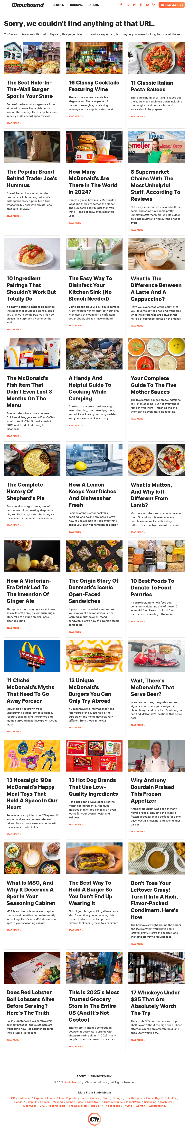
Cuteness (24, 1098)
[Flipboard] (134, 6)
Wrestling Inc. (157, 1105)
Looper (44, 1102)
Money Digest (75, 1102)
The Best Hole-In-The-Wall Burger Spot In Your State (30, 89)
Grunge (117, 1098)
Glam (106, 1098)
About (81, 1076)
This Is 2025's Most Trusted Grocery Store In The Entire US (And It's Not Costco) (94, 1006)
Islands (17, 1102)
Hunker (171, 1098)
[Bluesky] (147, 6)
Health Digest (134, 1098)
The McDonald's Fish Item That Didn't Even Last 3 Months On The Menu (29, 391)
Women (140, 1105)
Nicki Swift (94, 1102)
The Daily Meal (78, 1105)
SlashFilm (166, 1102)
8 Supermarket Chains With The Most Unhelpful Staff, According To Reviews (155, 185)
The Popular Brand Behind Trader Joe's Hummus (32, 178)
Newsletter (172, 5)
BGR (12, 1098)
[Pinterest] (141, 6)
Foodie (51, 1098)
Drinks (94, 5)
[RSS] (154, 6)
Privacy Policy (101, 1076)
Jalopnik (31, 1102)
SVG (42, 1105)
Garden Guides (89, 1098)
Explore (39, 1098)
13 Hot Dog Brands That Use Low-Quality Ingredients (93, 787)
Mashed (58, 1102)
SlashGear (29, 1105)
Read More (13, 123)
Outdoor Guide (113, 1102)
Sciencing (150, 1102)
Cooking (76, 5)
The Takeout (112, 1105)
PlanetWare (133, 1102)
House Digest (154, 1098)
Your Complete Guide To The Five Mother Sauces (153, 385)
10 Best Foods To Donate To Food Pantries (152, 588)
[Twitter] (128, 6)
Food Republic (68, 1098)
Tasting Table (56, 1105)
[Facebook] (121, 6)
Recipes (58, 5)
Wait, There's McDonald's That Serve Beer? (152, 687)
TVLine (127, 1105)
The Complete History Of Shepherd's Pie (26, 491)
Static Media (72, 1082)
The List (96, 1105)
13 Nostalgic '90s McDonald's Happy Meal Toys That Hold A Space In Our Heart (32, 793)
